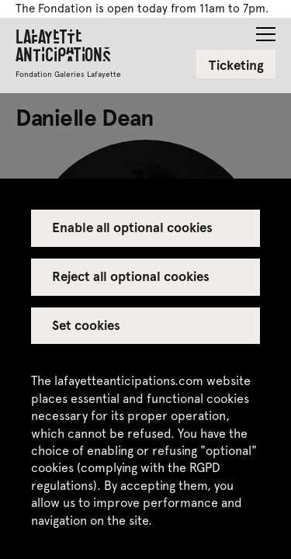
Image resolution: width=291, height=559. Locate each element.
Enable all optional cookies (132, 226)
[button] (265, 29)
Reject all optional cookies (131, 275)
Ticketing (236, 64)
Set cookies (86, 324)
